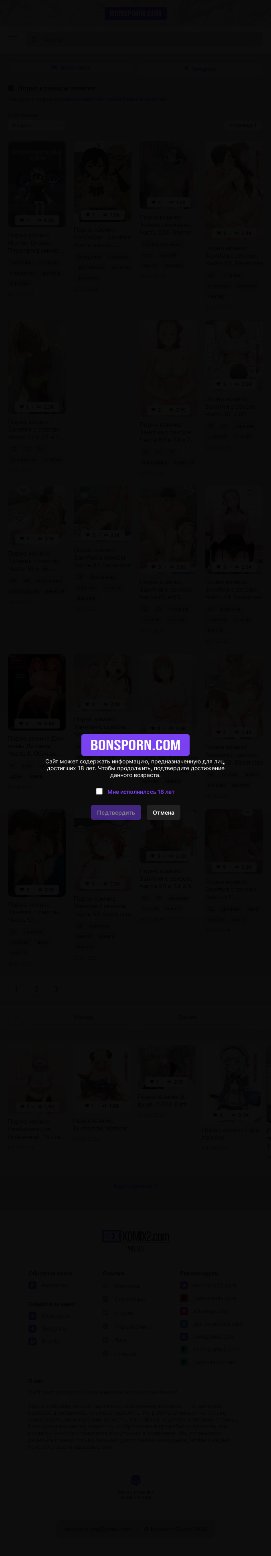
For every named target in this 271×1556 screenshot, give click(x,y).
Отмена (163, 812)
